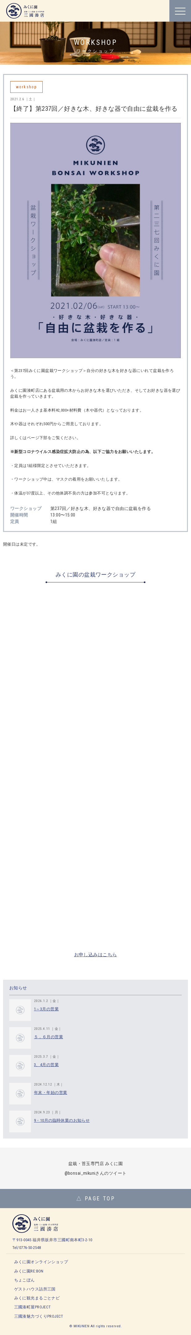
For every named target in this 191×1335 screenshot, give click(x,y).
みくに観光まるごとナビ (37, 1298)
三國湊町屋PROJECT (32, 1307)
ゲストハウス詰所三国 (35, 1289)
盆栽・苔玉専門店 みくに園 (95, 1163)
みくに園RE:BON (29, 1271)
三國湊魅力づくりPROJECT (38, 1316)
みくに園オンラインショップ (41, 1261)
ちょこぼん (24, 1280)
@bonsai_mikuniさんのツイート (96, 1173)
